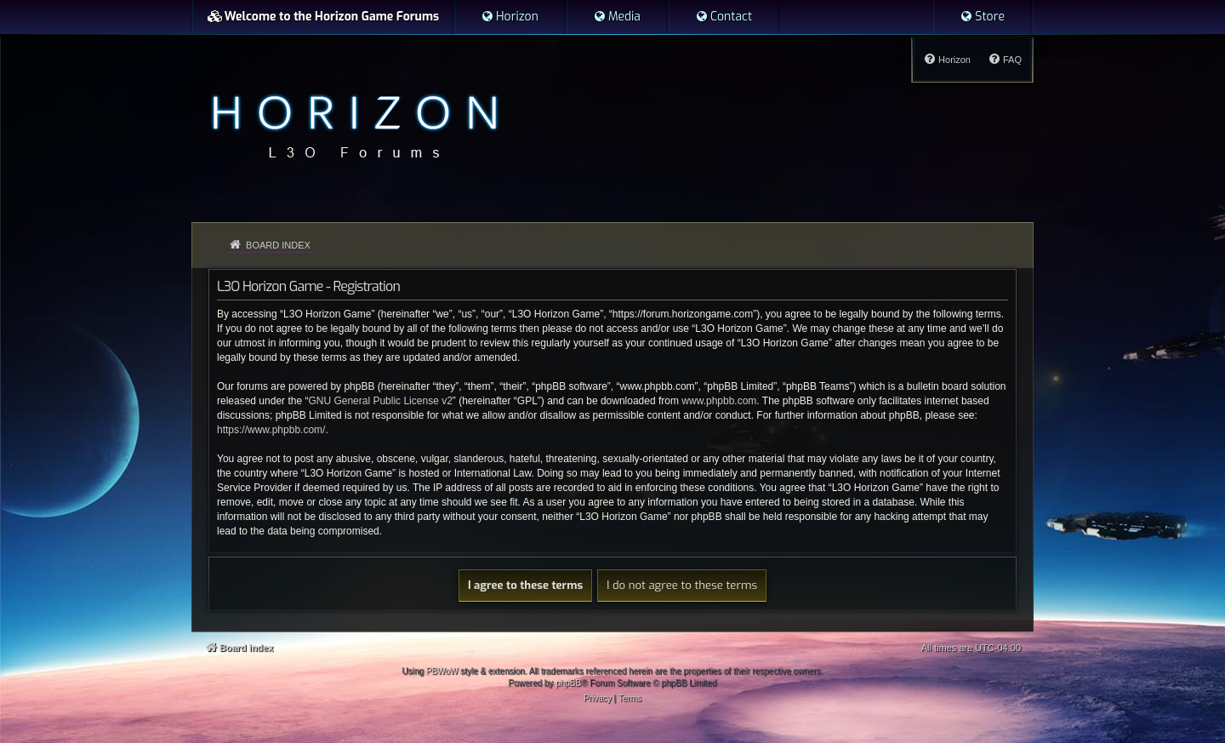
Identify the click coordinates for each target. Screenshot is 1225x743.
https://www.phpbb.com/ (271, 430)
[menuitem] (509, 17)
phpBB (568, 683)
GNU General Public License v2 (380, 401)
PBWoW (442, 671)
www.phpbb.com (718, 401)
